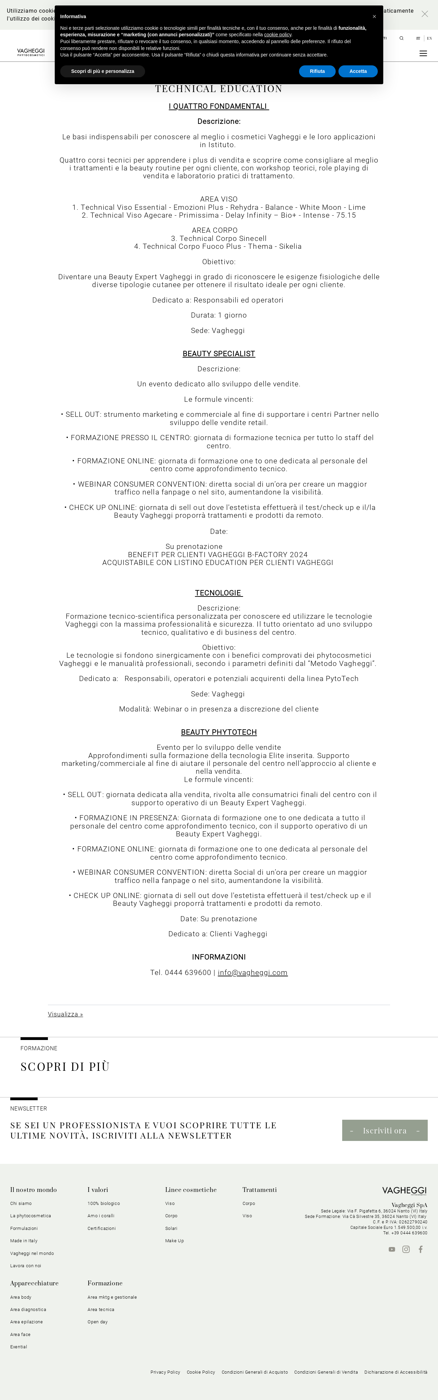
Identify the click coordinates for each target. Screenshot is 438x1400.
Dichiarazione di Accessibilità (396, 1372)
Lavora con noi (25, 1265)
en (429, 38)
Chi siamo (21, 1203)
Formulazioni (24, 1228)
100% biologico (104, 1203)
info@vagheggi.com (253, 972)
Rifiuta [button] (317, 71)
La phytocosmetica (30, 1215)
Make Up (174, 1240)
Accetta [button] (358, 71)
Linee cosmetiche (191, 1190)
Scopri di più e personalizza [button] (102, 71)
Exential (18, 1346)
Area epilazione (26, 1321)
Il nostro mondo (33, 1190)
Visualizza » (65, 1014)
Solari (171, 1228)
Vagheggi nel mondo (32, 1253)
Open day (97, 1321)
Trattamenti (260, 1190)
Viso (170, 1203)
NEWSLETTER (28, 1108)
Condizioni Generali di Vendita (326, 1372)
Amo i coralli (101, 1215)
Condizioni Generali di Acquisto (255, 1372)
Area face (20, 1334)
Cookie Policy (201, 1372)
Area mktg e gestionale (112, 1297)
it (419, 38)
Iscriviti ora (385, 1130)
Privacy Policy (165, 1372)
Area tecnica (101, 1309)
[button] (374, 16)
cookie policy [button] (277, 34)
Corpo (171, 1215)
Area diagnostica (28, 1309)
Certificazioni (102, 1228)
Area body (20, 1297)
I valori (98, 1190)
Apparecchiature (34, 1283)
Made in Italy (23, 1240)
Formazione (39, 1048)
